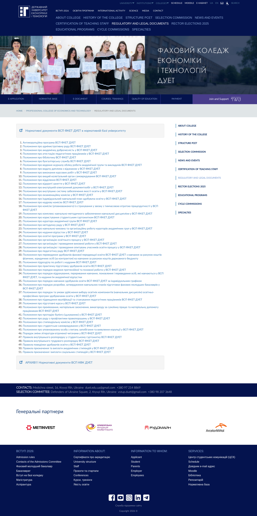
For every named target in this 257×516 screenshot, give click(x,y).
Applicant (136, 457)
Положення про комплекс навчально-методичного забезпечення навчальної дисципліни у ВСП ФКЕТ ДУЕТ (87, 213)
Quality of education (144, 99)
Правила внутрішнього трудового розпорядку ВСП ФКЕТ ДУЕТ (61, 341)
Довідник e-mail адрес (201, 466)
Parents (135, 466)
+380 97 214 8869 (128, 387)
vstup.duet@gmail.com (132, 392)
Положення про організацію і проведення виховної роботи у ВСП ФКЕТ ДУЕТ (70, 243)
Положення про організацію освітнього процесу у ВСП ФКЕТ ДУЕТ (63, 240)
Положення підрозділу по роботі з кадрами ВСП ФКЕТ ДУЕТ (59, 262)
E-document (80, 99)
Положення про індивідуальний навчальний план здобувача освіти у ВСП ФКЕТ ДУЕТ (74, 198)
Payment (177, 99)
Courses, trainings (112, 99)
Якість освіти (81, 484)
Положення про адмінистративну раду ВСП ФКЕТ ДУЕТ (57, 146)
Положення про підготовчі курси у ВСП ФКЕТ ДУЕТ (54, 303)
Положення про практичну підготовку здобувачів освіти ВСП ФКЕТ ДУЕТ (67, 266)
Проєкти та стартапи (86, 470)
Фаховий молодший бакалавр (34, 466)
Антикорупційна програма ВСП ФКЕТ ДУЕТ (49, 142)
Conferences (81, 475)
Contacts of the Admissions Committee (38, 461)
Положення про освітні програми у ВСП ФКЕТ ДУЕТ (54, 236)
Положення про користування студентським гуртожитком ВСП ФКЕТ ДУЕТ (68, 217)
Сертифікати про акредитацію (92, 457)
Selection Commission (173, 17)
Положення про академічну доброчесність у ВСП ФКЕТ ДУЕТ (60, 150)
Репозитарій (195, 479)
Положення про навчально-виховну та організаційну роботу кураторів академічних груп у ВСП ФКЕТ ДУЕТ (87, 228)
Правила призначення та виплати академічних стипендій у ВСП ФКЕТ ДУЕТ (68, 348)
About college (68, 17)
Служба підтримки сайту (128, 506)
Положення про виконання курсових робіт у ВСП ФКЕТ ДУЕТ (60, 172)
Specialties (141, 29)
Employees (137, 475)
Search (235, 3)
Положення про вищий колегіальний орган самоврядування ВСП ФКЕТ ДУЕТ (69, 176)
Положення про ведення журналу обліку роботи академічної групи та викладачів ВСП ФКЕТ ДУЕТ (82, 165)
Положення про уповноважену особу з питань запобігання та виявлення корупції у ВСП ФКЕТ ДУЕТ (83, 329)
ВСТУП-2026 (62, 11)
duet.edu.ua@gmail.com (100, 387)
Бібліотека (194, 475)
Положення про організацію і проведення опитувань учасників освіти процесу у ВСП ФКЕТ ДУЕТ (81, 247)
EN (216, 3)
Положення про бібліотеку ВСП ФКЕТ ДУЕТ (49, 157)
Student (135, 461)
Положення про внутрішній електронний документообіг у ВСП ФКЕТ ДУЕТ (68, 187)
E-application (16, 99)
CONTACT (158, 11)
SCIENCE (133, 11)
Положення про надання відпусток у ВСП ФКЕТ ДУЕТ (55, 232)
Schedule (193, 461)
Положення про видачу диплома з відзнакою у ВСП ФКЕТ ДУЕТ (61, 169)
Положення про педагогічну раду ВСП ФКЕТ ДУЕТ (53, 251)
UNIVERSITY (127, 3)
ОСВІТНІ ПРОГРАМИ (83, 11)
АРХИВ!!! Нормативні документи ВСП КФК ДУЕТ (56, 362)
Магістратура (24, 479)
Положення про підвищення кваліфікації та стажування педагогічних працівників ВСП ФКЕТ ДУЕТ (82, 299)
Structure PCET (139, 17)
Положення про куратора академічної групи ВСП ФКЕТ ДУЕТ (60, 221)
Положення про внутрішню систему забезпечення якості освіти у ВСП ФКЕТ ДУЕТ (72, 191)
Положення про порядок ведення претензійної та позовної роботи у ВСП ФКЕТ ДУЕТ (74, 270)
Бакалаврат (23, 470)
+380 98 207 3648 (160, 392)
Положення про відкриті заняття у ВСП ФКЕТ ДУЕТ (54, 183)
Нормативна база (199, 484)
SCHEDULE (176, 3)
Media (145, 11)
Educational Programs (75, 29)
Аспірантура (23, 484)
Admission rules (25, 457)
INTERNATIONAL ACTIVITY (111, 11)
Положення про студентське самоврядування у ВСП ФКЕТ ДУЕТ (62, 326)
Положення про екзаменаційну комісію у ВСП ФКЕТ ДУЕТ (58, 195)
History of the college (103, 17)
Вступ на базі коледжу (29, 475)
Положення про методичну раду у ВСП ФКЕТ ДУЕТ (54, 225)
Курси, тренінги (83, 479)
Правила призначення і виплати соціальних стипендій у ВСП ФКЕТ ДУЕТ (67, 352)
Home (19, 111)
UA (211, 3)
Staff (76, 466)
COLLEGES (162, 3)
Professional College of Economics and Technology (58, 111)
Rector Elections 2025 (190, 23)
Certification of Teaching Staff (82, 23)
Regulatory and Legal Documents (140, 23)
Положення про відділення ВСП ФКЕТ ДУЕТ (50, 180)
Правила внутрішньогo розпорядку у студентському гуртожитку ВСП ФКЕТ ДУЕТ (72, 337)
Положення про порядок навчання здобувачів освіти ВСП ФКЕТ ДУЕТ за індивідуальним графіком (82, 281)
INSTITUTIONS (145, 3)
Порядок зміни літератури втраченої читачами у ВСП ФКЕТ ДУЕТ (62, 333)
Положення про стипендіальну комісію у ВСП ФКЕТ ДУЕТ (58, 322)
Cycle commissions (113, 29)
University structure (85, 461)
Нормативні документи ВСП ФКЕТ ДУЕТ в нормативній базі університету (73, 130)
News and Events (209, 17)
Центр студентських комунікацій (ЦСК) (211, 457)
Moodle (189, 3)
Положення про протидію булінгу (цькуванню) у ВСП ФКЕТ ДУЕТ (62, 314)
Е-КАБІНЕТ (202, 3)
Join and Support (225, 99)
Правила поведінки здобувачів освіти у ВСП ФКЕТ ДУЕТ (57, 344)
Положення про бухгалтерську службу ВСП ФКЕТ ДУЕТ (57, 161)
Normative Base (48, 99)
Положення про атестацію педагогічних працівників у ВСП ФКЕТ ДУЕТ (66, 153)
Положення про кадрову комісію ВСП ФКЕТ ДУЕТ (53, 202)
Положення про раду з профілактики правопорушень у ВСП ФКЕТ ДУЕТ (66, 318)
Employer (136, 470)
